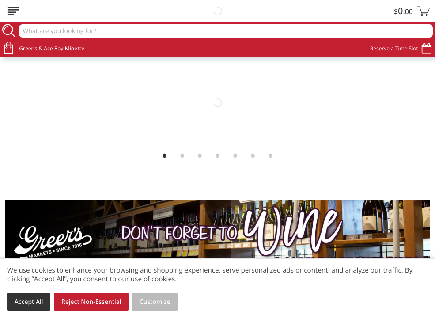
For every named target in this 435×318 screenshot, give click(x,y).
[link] (217, 103)
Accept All (29, 302)
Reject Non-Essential (91, 302)
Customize (155, 302)
